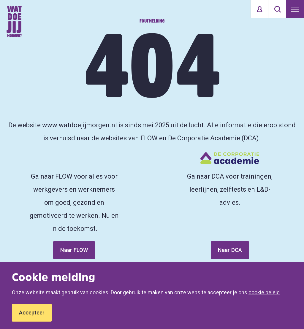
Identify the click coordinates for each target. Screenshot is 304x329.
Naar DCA (230, 250)
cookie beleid (264, 292)
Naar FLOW (74, 250)
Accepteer (32, 312)
